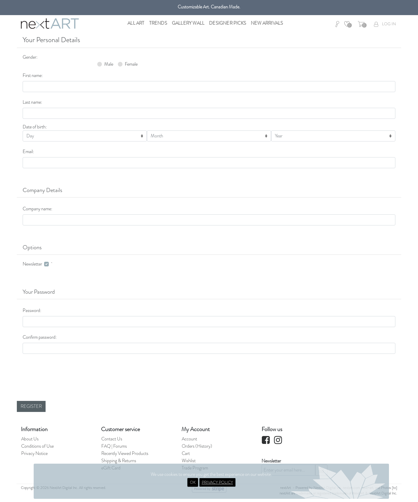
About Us (30, 438)
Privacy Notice (34, 453)
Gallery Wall (188, 23)
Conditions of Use (37, 446)
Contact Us (111, 438)
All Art (135, 23)
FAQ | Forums (114, 446)
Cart (186, 453)
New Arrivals (267, 23)
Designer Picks (227, 23)
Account (189, 438)
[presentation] (67, 369)
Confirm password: (40, 337)
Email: (28, 151)
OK (193, 482)
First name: (33, 75)
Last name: (32, 102)
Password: (32, 310)
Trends (158, 23)
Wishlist (189, 460)
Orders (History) (197, 446)
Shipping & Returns (118, 460)
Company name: (37, 208)
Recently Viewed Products (124, 453)
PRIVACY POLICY (217, 482)
